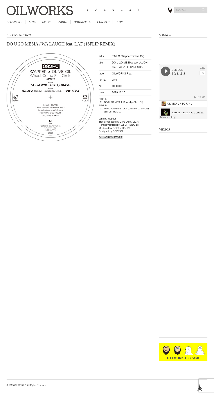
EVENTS (47, 22)
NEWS (32, 22)
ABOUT (63, 22)
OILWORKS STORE (110, 137)
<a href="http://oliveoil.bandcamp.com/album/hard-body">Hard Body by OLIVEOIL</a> (183, 48)
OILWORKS (20, 385)
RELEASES (13, 22)
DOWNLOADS (82, 22)
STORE (120, 22)
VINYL (27, 35)
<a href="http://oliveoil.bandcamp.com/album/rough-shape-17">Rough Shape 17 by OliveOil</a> (183, 58)
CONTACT (103, 22)
